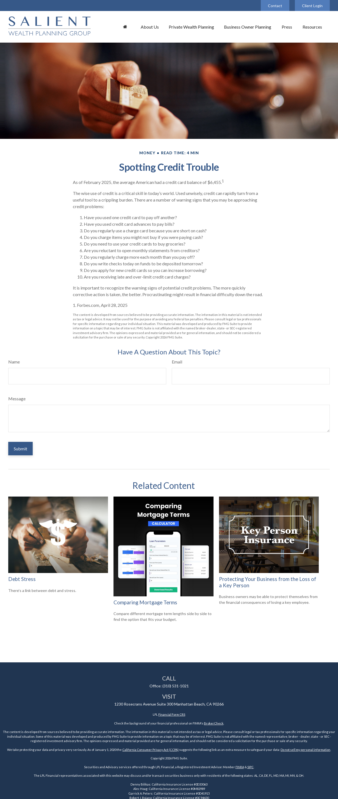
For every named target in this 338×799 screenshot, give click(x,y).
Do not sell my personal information (305, 749)
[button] (125, 26)
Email (177, 361)
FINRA (240, 767)
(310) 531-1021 (175, 686)
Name (14, 361)
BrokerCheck (213, 723)
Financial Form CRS (171, 714)
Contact (275, 5)
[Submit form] (20, 448)
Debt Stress (22, 579)
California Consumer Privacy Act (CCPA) (150, 749)
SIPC (250, 767)
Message (17, 398)
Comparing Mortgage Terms (145, 602)
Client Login (312, 5)
